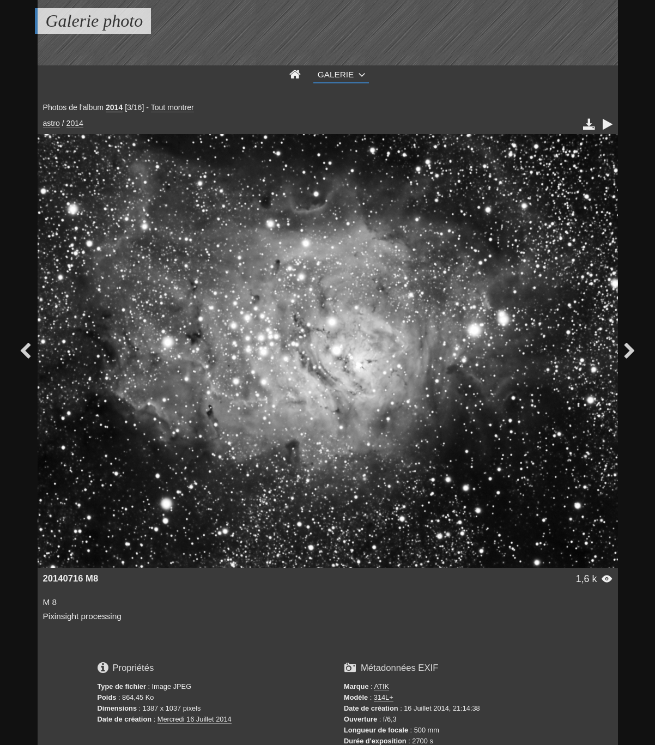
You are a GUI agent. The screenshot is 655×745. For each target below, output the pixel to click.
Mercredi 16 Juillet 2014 (194, 719)
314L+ (383, 697)
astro (51, 123)
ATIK (381, 686)
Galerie (336, 74)
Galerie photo (94, 21)
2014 (114, 107)
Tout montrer (172, 107)
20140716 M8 (71, 578)
